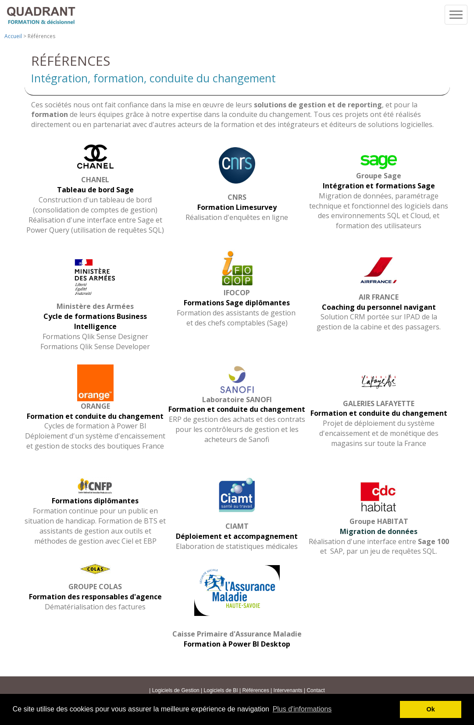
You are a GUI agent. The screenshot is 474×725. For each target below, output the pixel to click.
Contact (315, 690)
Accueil (13, 36)
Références (255, 690)
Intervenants (288, 690)
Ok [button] (431, 709)
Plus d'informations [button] (302, 709)
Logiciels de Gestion (176, 690)
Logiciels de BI (221, 690)
